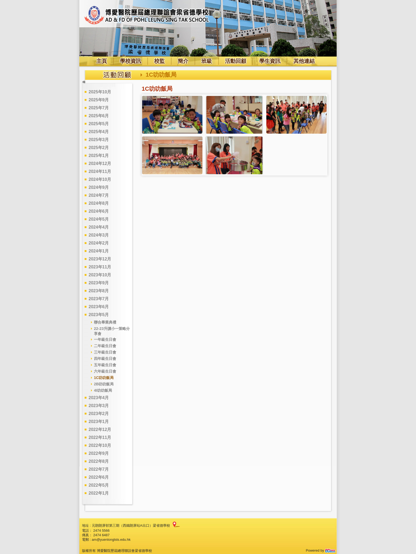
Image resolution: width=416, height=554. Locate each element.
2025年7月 (99, 108)
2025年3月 (99, 139)
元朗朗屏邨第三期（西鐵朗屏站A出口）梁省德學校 (131, 525)
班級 (206, 61)
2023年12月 (100, 259)
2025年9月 (99, 100)
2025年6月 (99, 116)
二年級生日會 (105, 346)
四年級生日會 (105, 358)
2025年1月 (99, 155)
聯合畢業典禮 (105, 322)
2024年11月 (100, 171)
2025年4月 (99, 131)
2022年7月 (99, 469)
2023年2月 (99, 413)
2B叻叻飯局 (104, 384)
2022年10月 (100, 445)
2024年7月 (99, 195)
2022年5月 (99, 485)
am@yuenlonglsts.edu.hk (111, 540)
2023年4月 (99, 397)
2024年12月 (100, 163)
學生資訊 (269, 61)
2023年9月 (99, 283)
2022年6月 (99, 477)
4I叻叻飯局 (103, 390)
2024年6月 (99, 211)
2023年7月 (99, 298)
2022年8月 (99, 461)
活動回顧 (235, 61)
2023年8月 (99, 291)
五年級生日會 (105, 365)
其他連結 (304, 61)
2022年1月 (99, 493)
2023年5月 (99, 314)
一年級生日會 (105, 339)
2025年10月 (100, 92)
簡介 (183, 61)
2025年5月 (99, 123)
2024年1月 (99, 251)
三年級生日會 (105, 352)
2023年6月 (99, 306)
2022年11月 (100, 437)
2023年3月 (99, 405)
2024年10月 (100, 179)
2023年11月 (100, 267)
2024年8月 (99, 203)
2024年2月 (99, 243)
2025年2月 (99, 147)
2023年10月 (100, 275)
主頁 (101, 61)
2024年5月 (99, 219)
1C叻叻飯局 (104, 378)
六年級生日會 (105, 371)
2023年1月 (99, 421)
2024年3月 (99, 235)
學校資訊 (130, 61)
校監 (159, 61)
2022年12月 (100, 429)
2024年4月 (99, 227)
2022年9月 (99, 453)
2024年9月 (99, 187)
